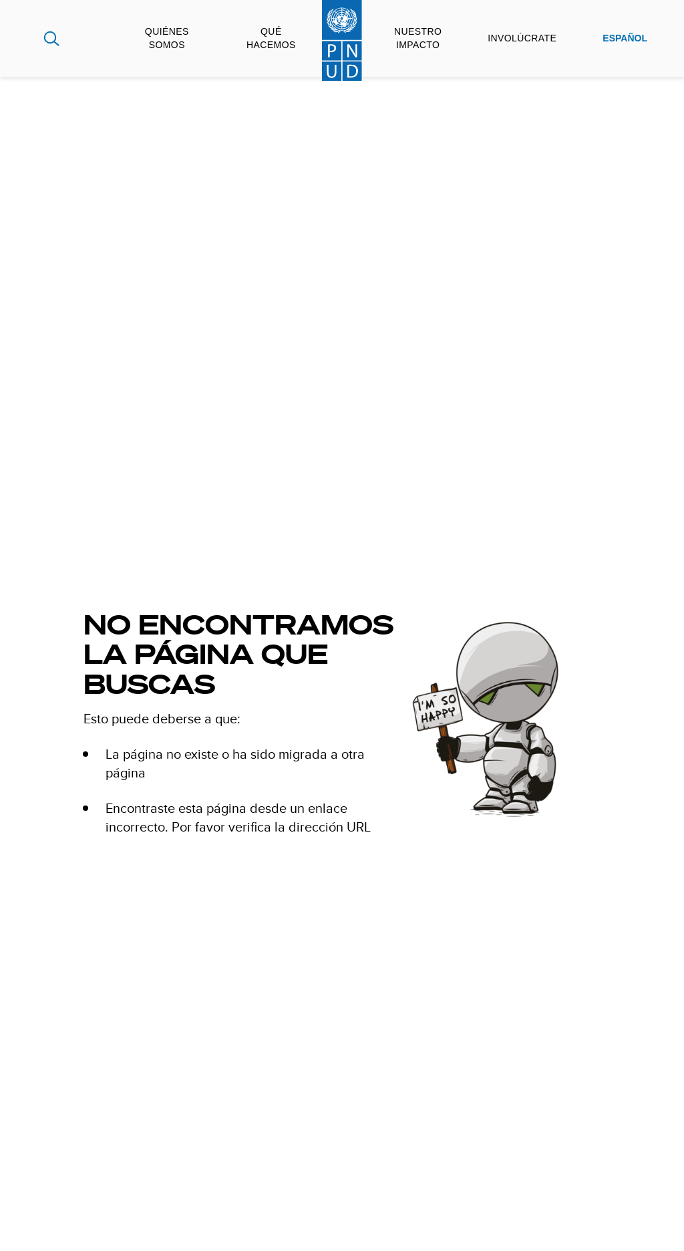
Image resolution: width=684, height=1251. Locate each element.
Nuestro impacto (418, 38)
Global (24, 38)
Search (51, 38)
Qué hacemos (271, 38)
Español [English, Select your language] (625, 38)
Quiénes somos (167, 38)
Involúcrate (522, 38)
